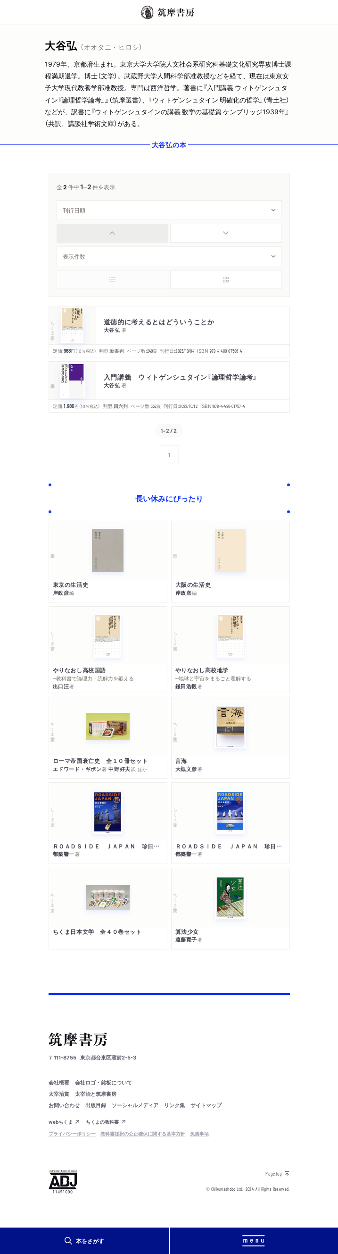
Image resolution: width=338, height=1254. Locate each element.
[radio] (112, 233)
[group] (169, 233)
